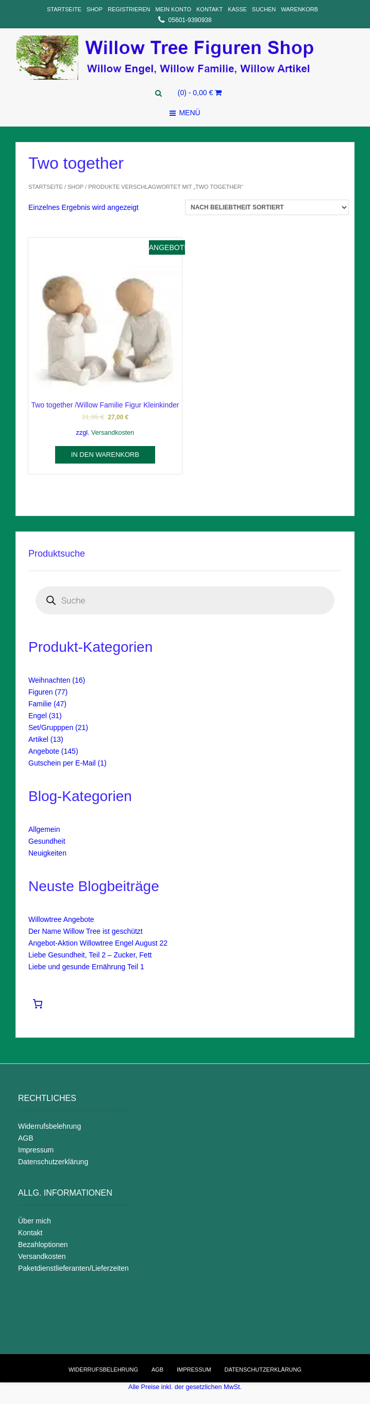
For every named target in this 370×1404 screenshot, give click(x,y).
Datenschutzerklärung (53, 1162)
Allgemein (44, 829)
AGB (25, 1138)
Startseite (64, 9)
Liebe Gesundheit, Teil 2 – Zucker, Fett (90, 955)
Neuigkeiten (47, 853)
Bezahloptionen (43, 1244)
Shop (95, 9)
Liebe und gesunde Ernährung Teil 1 (86, 967)
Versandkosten (112, 432)
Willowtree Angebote (61, 919)
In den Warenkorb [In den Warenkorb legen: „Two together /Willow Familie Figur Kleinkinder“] (105, 454)
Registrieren (129, 9)
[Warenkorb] (39, 1004)
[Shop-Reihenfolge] (267, 207)
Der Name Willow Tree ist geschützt (85, 931)
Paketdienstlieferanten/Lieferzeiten (73, 1268)
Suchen (264, 9)
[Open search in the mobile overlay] (185, 600)
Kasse (237, 9)
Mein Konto (173, 9)
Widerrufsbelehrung (49, 1126)
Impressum (36, 1150)
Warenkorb (299, 9)
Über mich (34, 1221)
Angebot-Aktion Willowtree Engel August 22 (97, 943)
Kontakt (209, 9)
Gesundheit (46, 841)
